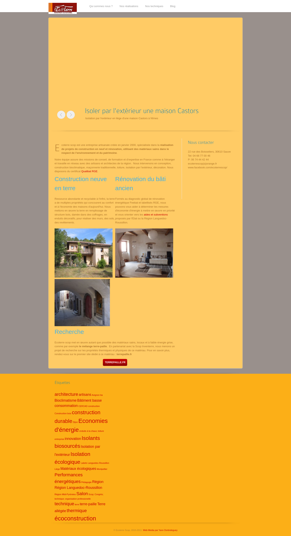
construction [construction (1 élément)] (94, 406)
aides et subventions (156, 214)
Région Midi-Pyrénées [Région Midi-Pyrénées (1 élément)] (65, 494)
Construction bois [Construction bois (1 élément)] (63, 413)
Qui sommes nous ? (101, 6)
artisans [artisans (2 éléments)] (85, 395)
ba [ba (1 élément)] (101, 395)
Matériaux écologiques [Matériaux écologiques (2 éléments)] (78, 469)
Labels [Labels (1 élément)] (84, 463)
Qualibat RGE (89, 171)
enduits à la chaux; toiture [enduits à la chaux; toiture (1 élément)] (91, 431)
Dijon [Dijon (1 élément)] (75, 422)
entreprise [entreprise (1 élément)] (59, 439)
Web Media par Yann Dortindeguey (160, 530)
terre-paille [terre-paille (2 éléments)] (88, 504)
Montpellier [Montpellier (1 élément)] (102, 469)
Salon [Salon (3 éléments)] (82, 493)
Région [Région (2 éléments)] (97, 482)
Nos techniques (154, 6)
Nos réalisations (129, 6)
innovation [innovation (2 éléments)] (73, 439)
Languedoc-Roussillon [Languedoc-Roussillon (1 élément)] (98, 463)
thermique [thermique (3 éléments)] (77, 510)
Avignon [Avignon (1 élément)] (96, 395)
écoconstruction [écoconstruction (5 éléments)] (75, 518)
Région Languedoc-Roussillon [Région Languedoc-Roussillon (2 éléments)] (78, 488)
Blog (172, 6)
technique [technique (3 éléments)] (64, 503)
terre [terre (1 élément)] (77, 504)
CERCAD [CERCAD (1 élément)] (83, 406)
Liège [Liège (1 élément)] (57, 469)
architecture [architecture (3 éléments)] (66, 394)
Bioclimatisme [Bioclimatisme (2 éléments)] (66, 400)
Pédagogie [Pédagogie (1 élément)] (86, 482)
